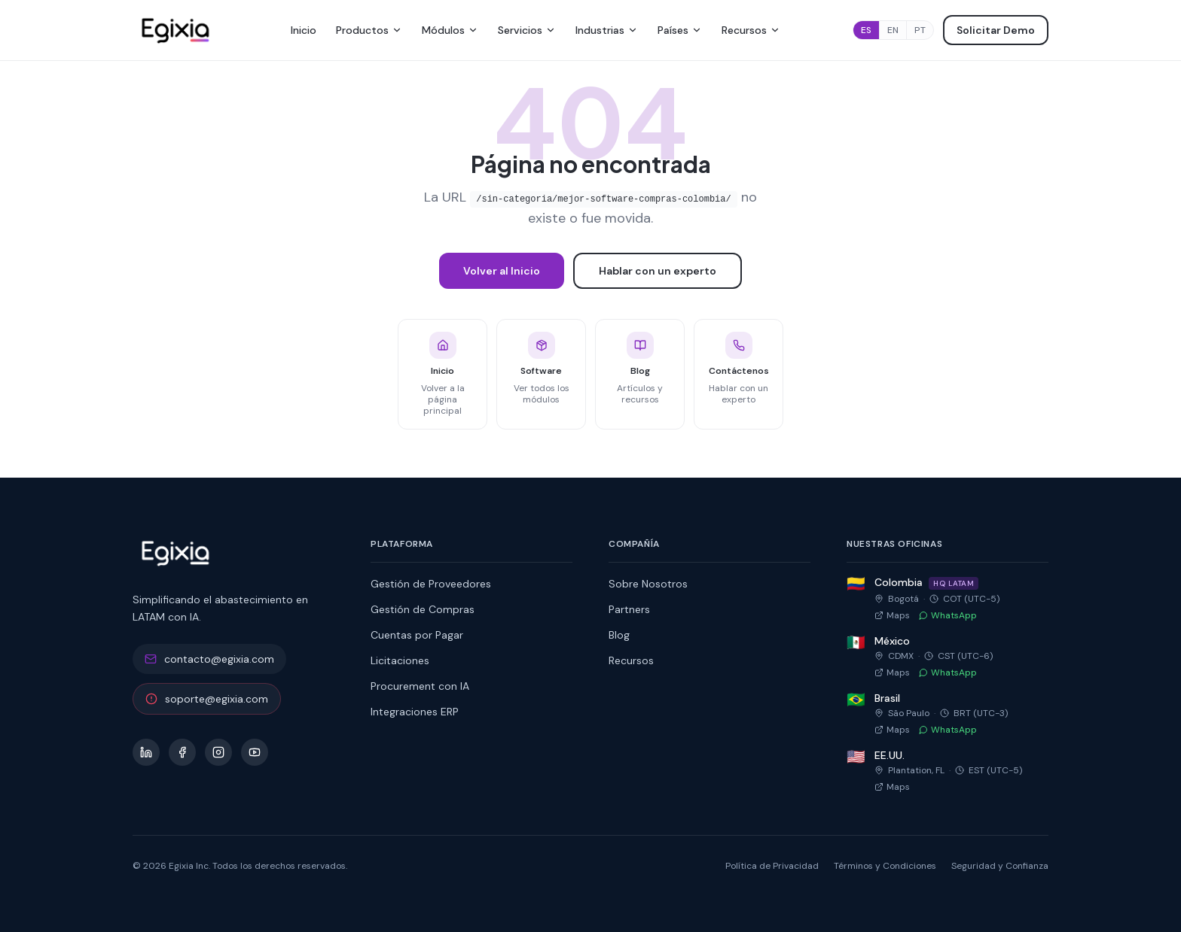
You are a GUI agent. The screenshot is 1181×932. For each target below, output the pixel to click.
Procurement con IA (420, 686)
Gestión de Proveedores (431, 583)
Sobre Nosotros (648, 583)
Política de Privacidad (772, 866)
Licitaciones (400, 660)
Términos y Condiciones (885, 866)
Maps (892, 615)
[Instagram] (218, 752)
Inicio (303, 30)
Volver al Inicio (501, 271)
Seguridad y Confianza (999, 866)
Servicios (527, 30)
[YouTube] (254, 752)
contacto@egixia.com (209, 659)
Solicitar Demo (996, 30)
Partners (629, 609)
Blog (619, 635)
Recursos (751, 30)
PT (920, 30)
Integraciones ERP (415, 711)
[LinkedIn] (146, 752)
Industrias (606, 30)
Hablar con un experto (657, 271)
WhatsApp (948, 615)
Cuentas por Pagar (417, 635)
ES (866, 30)
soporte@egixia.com (206, 699)
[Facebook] (182, 752)
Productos (369, 30)
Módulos (450, 30)
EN (893, 30)
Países (680, 30)
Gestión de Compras (423, 609)
